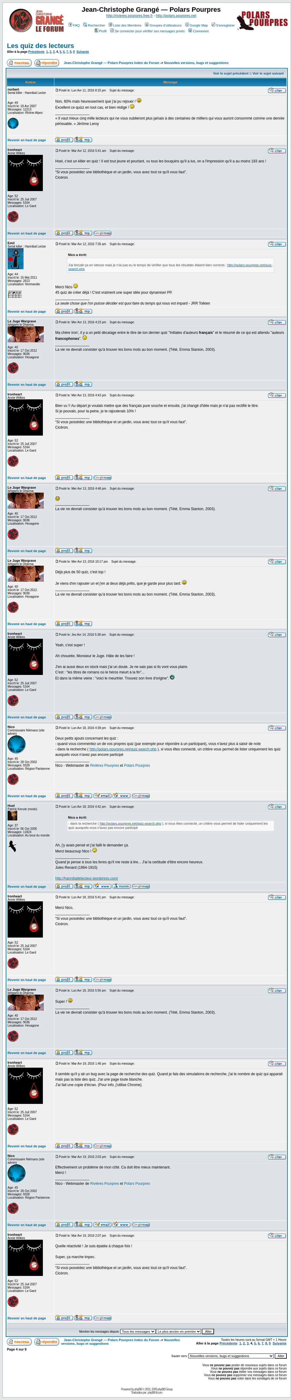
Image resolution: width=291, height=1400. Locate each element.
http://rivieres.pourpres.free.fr (129, 16)
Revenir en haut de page (27, 140)
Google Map (196, 25)
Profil (100, 31)
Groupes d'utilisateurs (163, 25)
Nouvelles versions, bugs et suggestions (196, 63)
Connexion (198, 31)
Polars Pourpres (137, 765)
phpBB (138, 1389)
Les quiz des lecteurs (40, 46)
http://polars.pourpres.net (176, 16)
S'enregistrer (223, 25)
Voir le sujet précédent (230, 73)
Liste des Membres (125, 25)
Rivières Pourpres (104, 765)
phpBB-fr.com (155, 1392)
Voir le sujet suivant (268, 73)
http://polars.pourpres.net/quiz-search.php (122, 749)
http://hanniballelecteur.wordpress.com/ (86, 878)
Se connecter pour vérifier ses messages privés (147, 31)
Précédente (36, 51)
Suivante (82, 51)
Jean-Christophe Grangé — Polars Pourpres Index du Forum (111, 63)
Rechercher (94, 25)
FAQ (74, 25)
